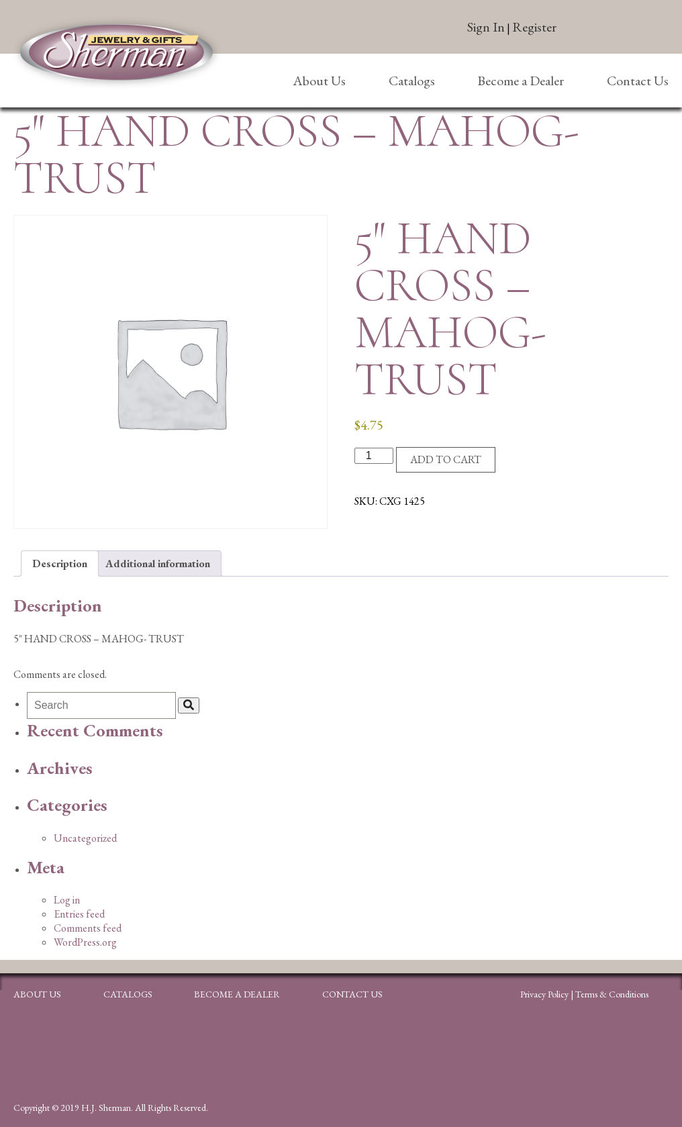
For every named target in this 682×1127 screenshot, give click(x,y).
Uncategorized (85, 838)
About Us (319, 80)
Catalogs (412, 80)
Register (534, 27)
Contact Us (638, 80)
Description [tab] (59, 563)
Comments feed (87, 928)
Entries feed (79, 914)
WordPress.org (85, 942)
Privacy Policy (544, 994)
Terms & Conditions (611, 994)
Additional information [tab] (157, 563)
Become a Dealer (520, 80)
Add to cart (445, 459)
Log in (67, 900)
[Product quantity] (373, 456)
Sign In (486, 27)
